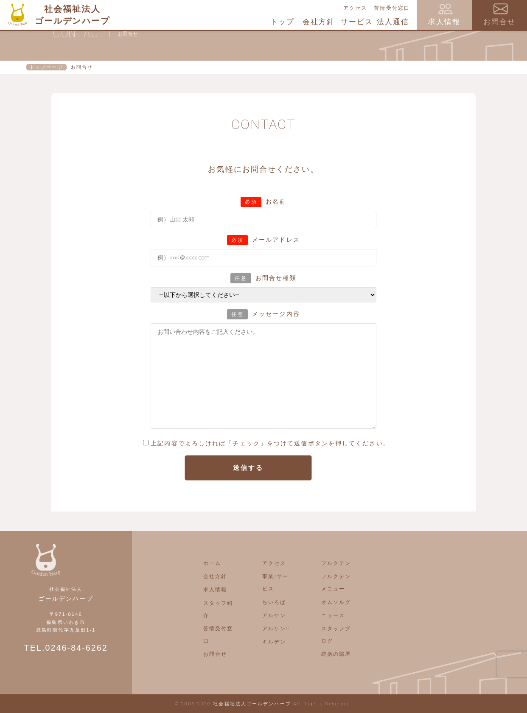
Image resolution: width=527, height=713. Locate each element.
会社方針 (319, 21)
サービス (357, 21)
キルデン (274, 642)
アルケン (274, 615)
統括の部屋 (336, 654)
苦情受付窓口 (392, 8)
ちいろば (274, 602)
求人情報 (215, 590)
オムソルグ (336, 602)
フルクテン (336, 563)
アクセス (355, 8)
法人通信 (393, 21)
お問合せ (215, 654)
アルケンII (276, 629)
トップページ (46, 67)
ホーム (212, 563)
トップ (282, 21)
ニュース (333, 615)
